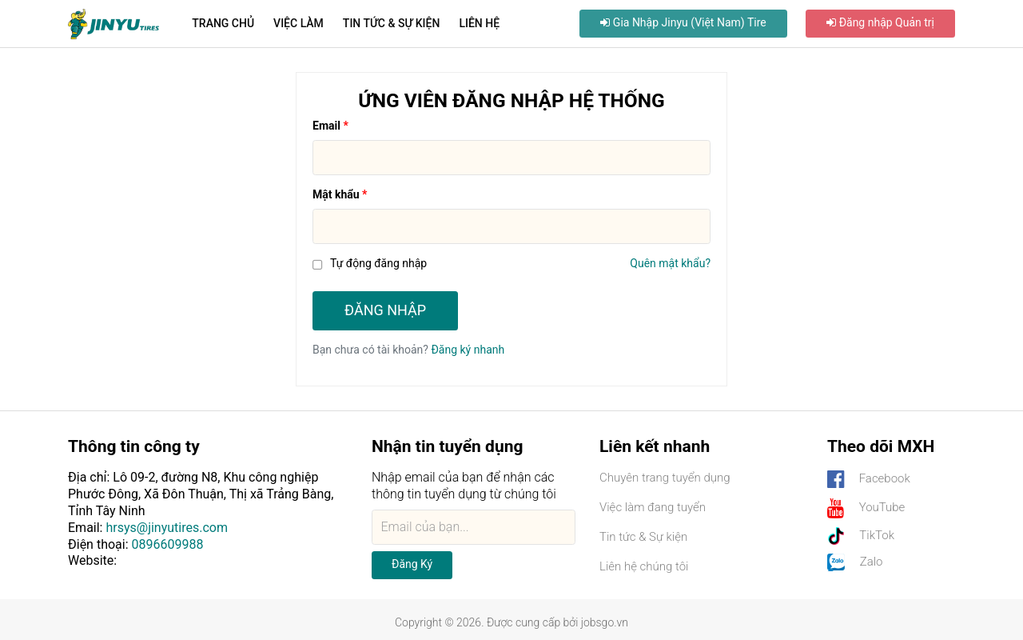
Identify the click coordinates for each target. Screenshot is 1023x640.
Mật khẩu (336, 194)
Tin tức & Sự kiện (391, 23)
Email (326, 125)
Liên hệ (479, 23)
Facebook (868, 480)
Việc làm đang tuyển (652, 507)
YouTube (866, 508)
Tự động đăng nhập (378, 263)
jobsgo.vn (604, 622)
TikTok (860, 536)
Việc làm (298, 23)
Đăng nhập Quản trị (880, 22)
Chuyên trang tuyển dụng (664, 477)
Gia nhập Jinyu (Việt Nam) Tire (683, 22)
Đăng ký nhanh (467, 349)
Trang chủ (223, 23)
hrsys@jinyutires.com (166, 527)
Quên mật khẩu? (670, 263)
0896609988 (168, 544)
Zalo (854, 562)
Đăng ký (412, 564)
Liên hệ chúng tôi (643, 566)
